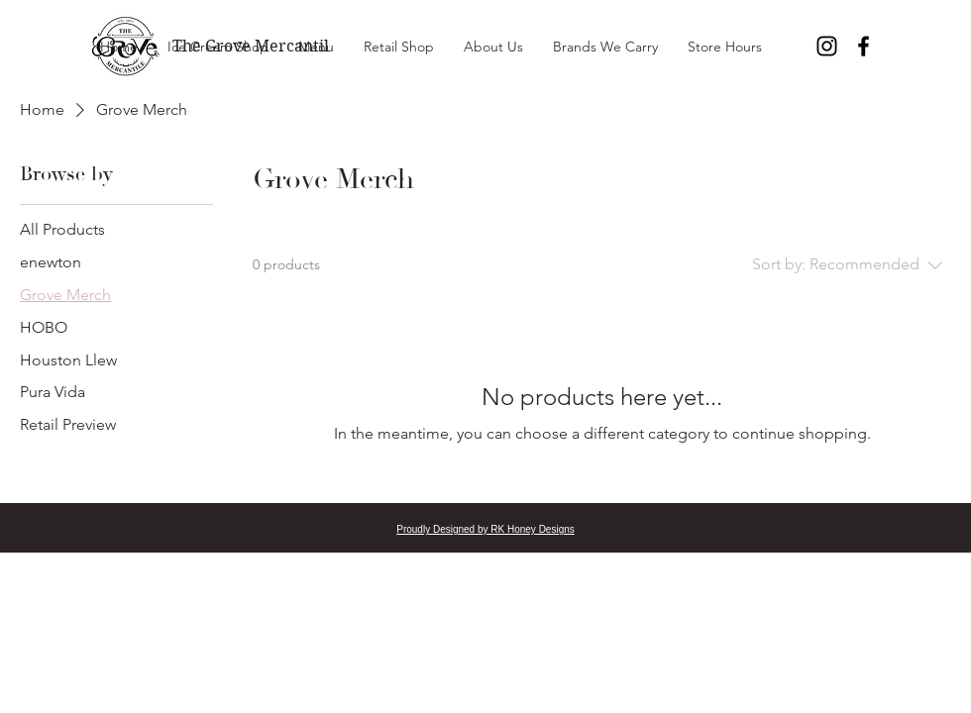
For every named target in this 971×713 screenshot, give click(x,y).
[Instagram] (826, 46)
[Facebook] (863, 46)
